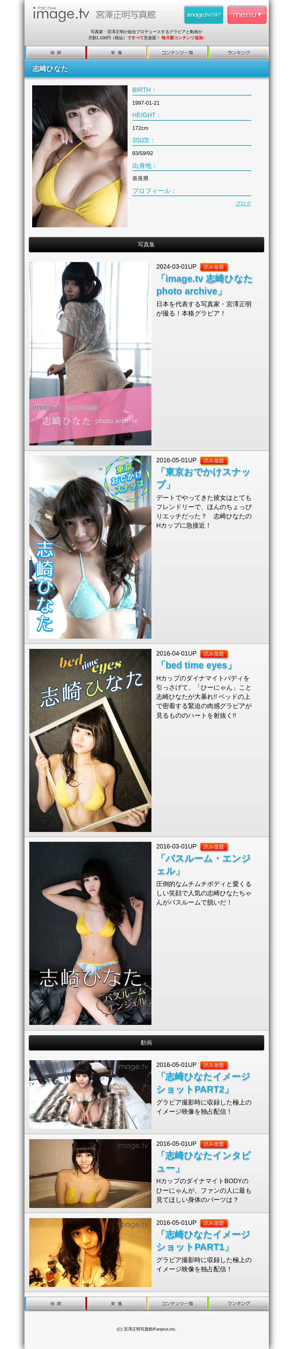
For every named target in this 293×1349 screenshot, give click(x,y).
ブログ (243, 204)
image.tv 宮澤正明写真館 (96, 14)
